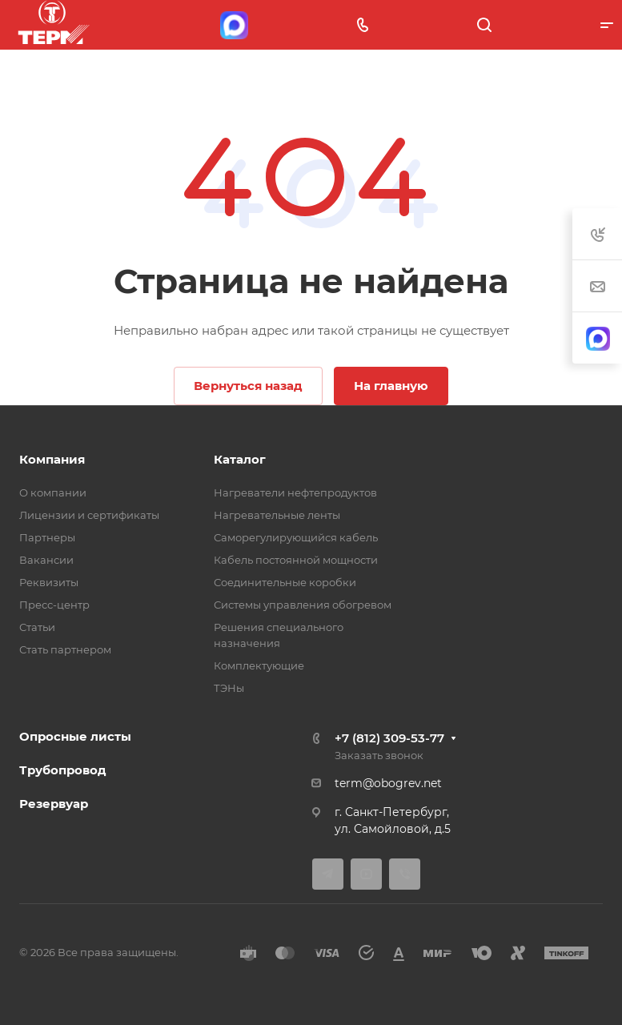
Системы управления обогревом (302, 604)
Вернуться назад (248, 385)
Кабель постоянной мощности (296, 559)
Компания (52, 459)
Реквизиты (48, 582)
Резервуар (53, 803)
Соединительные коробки (285, 582)
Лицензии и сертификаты (89, 514)
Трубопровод (62, 770)
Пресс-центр (54, 604)
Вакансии (46, 559)
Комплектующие (259, 665)
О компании (52, 492)
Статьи (37, 627)
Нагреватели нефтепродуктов (295, 492)
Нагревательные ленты (277, 514)
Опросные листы (75, 736)
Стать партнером (65, 649)
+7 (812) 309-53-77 (389, 738)
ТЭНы (229, 687)
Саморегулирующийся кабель (296, 537)
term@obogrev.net (388, 783)
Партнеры (47, 537)
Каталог (240, 459)
